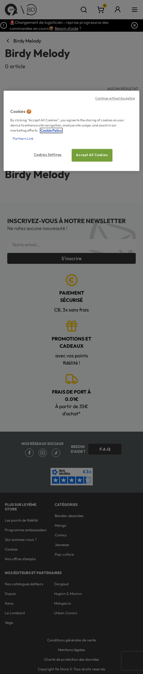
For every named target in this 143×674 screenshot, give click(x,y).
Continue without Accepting (115, 98)
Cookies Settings (48, 154)
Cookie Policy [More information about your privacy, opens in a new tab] (51, 130)
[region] (71, 131)
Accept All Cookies (92, 155)
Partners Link (23, 138)
